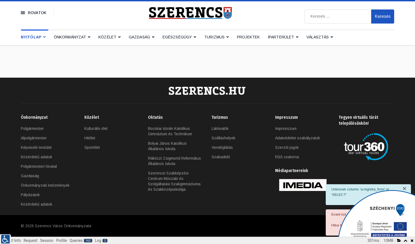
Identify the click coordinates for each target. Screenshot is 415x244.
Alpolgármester (34, 138)
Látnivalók (220, 128)
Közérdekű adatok (36, 157)
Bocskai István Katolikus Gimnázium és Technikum (170, 131)
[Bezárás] (404, 188)
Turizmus (214, 37)
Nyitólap (31, 37)
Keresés (383, 16)
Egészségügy (177, 37)
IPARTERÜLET (281, 37)
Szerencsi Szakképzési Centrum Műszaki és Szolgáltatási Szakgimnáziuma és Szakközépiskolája (174, 181)
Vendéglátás (222, 147)
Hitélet (89, 138)
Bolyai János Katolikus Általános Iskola (167, 146)
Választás (318, 37)
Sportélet (92, 147)
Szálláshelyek (223, 138)
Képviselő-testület (36, 147)
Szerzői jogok (287, 147)
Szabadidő (221, 157)
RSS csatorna (287, 157)
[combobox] (337, 16)
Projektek (248, 37)
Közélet (107, 37)
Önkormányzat (70, 37)
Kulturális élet (96, 128)
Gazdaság (139, 37)
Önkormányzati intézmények (45, 185)
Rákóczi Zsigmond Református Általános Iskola (174, 161)
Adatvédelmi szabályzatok (297, 138)
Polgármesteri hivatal (39, 166)
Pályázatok (30, 195)
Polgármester (32, 128)
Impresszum (286, 128)
